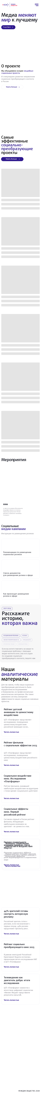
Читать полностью (11, 732)
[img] (22, 866)
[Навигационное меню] (36, 5)
